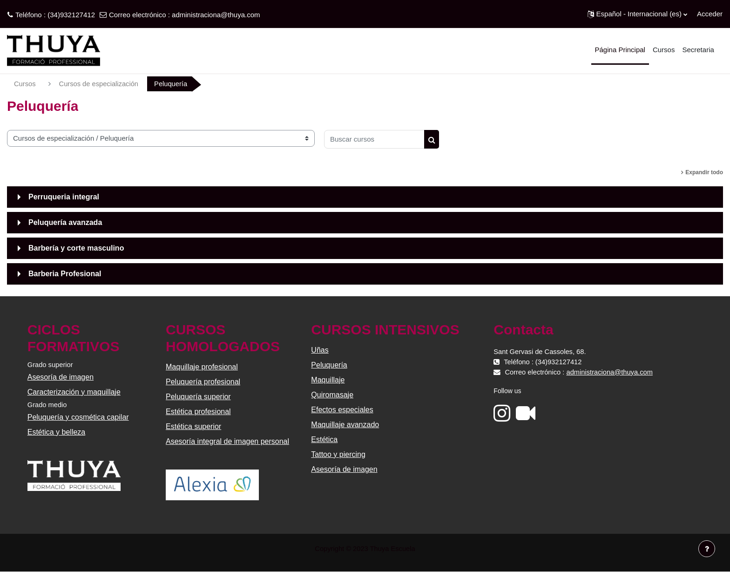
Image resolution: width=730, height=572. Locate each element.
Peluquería (329, 365)
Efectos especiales (342, 410)
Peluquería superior (198, 397)
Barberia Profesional (64, 274)
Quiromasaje (332, 395)
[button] (637, 14)
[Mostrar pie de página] (706, 548)
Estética (324, 439)
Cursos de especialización (100, 84)
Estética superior (194, 426)
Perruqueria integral (63, 197)
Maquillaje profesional (202, 367)
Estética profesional (198, 411)
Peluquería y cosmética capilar (78, 418)
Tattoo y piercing (338, 454)
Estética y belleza (57, 432)
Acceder (710, 14)
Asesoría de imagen (61, 377)
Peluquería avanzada (65, 222)
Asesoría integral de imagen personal (228, 441)
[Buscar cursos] (374, 139)
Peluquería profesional (203, 382)
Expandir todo (704, 172)
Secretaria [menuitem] (698, 50)
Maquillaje (328, 380)
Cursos (25, 84)
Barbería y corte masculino (76, 248)
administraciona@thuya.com (216, 15)
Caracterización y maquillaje (74, 392)
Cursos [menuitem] (664, 50)
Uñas (319, 350)
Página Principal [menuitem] (620, 50)
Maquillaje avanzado (345, 425)
